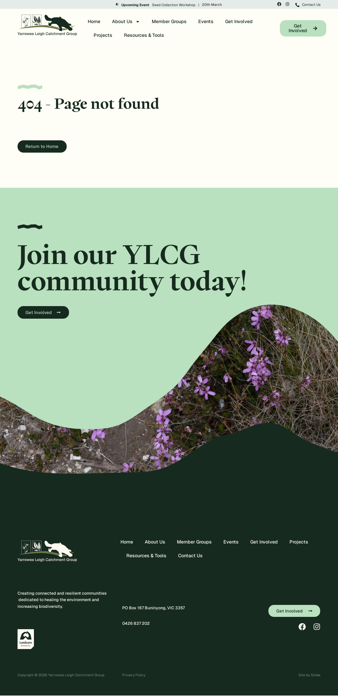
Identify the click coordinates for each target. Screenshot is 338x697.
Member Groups (169, 21)
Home (94, 21)
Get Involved (239, 21)
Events (205, 21)
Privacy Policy (133, 676)
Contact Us (190, 557)
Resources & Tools (144, 35)
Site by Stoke (309, 676)
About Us (126, 21)
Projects (103, 35)
